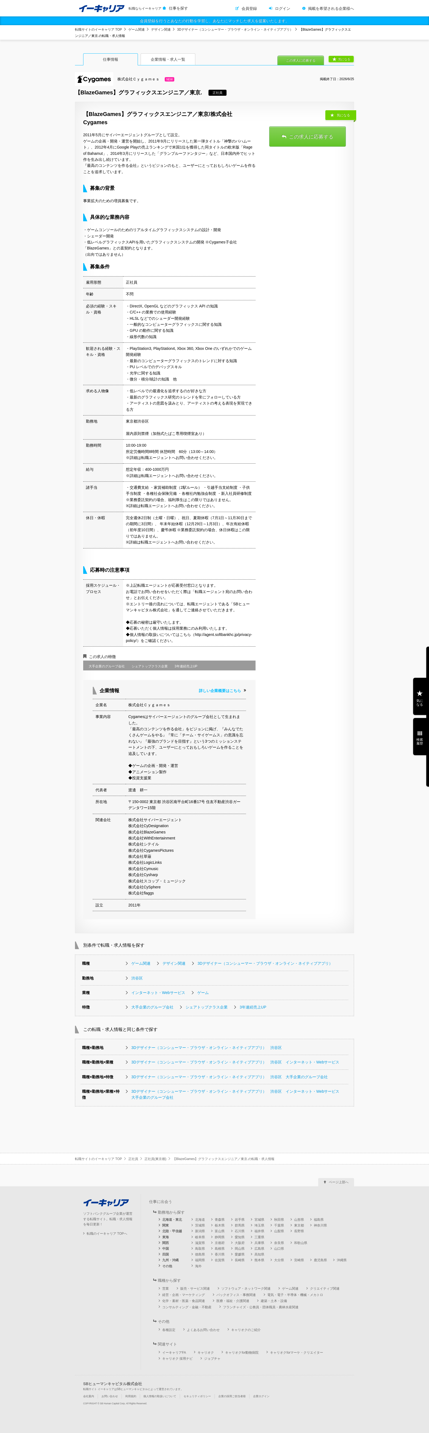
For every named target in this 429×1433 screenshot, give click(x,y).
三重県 (259, 1237)
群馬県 (240, 1225)
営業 (165, 1288)
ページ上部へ (339, 1182)
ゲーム (203, 992)
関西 (165, 1243)
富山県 (220, 1231)
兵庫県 (259, 1243)
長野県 (299, 1231)
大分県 (279, 1260)
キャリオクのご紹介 (246, 1330)
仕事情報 (110, 59)
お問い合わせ (110, 1396)
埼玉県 (259, 1225)
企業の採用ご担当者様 (232, 1396)
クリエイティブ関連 (325, 1288)
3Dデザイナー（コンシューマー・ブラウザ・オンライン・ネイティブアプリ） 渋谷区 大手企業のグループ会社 (229, 1077)
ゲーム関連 (136, 29)
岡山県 (240, 1249)
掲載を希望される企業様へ (331, 8)
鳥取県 (200, 1249)
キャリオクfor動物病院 (242, 1352)
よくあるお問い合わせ (203, 1330)
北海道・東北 (172, 1220)
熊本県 (259, 1260)
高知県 (259, 1254)
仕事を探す (178, 8)
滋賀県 (200, 1243)
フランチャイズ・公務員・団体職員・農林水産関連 (260, 1307)
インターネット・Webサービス (158, 992)
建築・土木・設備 (274, 1301)
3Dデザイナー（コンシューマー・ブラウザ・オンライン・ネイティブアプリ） (235, 29)
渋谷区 (137, 978)
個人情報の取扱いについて (159, 1396)
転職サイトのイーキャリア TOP (98, 29)
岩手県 (240, 1220)
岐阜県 (200, 1237)
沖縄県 (342, 1260)
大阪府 (240, 1243)
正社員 (133, 1159)
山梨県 (279, 1231)
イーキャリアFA (174, 1352)
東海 (165, 1237)
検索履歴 (419, 741)
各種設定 (168, 1330)
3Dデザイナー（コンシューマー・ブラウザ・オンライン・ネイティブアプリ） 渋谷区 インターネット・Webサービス (235, 1062)
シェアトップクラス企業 (206, 1007)
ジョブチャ (212, 1359)
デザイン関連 (161, 29)
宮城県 (259, 1220)
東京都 (299, 1225)
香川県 (220, 1254)
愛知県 (240, 1237)
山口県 (279, 1249)
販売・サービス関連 (195, 1288)
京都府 (220, 1243)
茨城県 (200, 1225)
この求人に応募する (300, 60)
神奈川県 (320, 1225)
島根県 (220, 1249)
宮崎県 (299, 1260)
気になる (344, 59)
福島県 (319, 1220)
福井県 (259, 1231)
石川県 (240, 1231)
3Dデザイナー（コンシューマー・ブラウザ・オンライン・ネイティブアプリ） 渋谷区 (206, 1047)
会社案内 (88, 1396)
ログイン (282, 8)
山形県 (299, 1220)
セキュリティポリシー (197, 1396)
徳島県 (200, 1254)
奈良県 (279, 1243)
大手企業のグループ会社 (152, 1007)
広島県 (259, 1249)
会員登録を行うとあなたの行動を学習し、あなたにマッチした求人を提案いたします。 (214, 21)
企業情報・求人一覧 (168, 59)
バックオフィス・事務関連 (236, 1295)
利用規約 (130, 1396)
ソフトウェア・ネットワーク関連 (246, 1288)
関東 (165, 1225)
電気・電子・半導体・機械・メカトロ (295, 1295)
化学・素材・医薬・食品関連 (183, 1301)
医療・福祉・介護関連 (232, 1301)
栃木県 (220, 1225)
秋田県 (279, 1220)
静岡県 (220, 1237)
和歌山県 (300, 1243)
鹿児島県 (320, 1260)
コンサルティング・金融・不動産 (186, 1307)
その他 (167, 1266)
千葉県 (279, 1225)
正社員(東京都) (155, 1159)
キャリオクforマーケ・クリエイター (296, 1352)
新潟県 (200, 1231)
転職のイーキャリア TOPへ (107, 1234)
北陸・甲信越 (172, 1231)
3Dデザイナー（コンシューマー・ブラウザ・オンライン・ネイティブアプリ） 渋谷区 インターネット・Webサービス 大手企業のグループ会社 (236, 1094)
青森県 (220, 1220)
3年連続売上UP (253, 1007)
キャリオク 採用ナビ (177, 1359)
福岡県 (200, 1260)
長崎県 (240, 1260)
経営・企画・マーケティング (183, 1295)
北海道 (200, 1220)
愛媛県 (240, 1254)
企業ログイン (261, 1396)
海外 (198, 1266)
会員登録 (249, 8)
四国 (165, 1254)
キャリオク (206, 1352)
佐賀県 (220, 1260)
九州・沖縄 (170, 1260)
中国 (165, 1249)
